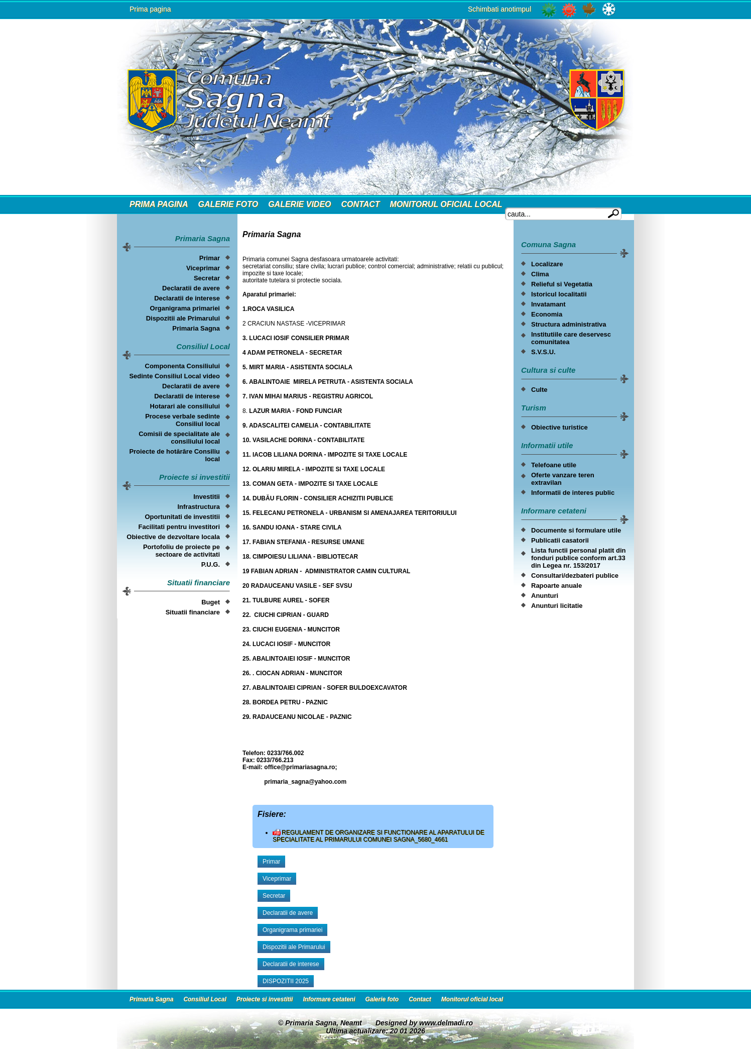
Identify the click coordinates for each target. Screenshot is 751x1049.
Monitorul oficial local (446, 204)
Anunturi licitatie (557, 605)
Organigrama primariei (185, 308)
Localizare (547, 264)
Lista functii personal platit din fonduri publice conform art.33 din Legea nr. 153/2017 (578, 558)
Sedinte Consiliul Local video (174, 376)
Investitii (206, 496)
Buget (210, 602)
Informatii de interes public (572, 492)
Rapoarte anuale (556, 585)
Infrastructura (198, 506)
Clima (540, 274)
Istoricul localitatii (559, 294)
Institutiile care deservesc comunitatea (571, 338)
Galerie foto (228, 204)
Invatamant (548, 304)
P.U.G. (210, 564)
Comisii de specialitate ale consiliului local (179, 437)
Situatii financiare (193, 612)
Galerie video (299, 204)
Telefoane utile (553, 465)
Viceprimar (203, 268)
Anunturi (544, 595)
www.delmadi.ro (446, 1023)
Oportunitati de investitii (182, 516)
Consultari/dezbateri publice (574, 575)
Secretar (207, 278)
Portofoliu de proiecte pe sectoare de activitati (181, 550)
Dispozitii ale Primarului (183, 318)
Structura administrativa (568, 324)
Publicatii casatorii (560, 540)
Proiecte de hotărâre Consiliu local (174, 455)
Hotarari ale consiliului (185, 406)
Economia (546, 314)
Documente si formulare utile (576, 530)
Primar (209, 258)
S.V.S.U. (543, 352)
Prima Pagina (159, 204)
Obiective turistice (559, 427)
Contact (360, 204)
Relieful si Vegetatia (561, 284)
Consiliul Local (204, 999)
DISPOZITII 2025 (286, 981)
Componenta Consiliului (182, 366)
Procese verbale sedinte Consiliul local (182, 420)
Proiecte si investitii (264, 999)
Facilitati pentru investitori (179, 527)
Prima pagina (150, 9)
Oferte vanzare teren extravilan (562, 478)
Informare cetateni (329, 999)
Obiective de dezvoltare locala (173, 537)
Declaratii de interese (187, 298)
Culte (539, 389)
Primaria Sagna (196, 328)
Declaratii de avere (191, 288)
